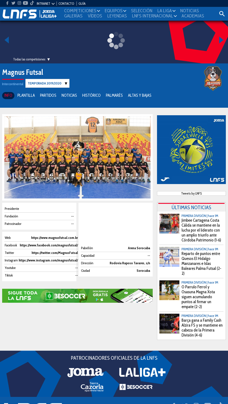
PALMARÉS (114, 95)
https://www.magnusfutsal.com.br (54, 237)
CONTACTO (66, 4)
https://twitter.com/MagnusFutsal (55, 252)
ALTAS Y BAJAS (139, 95)
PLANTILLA (26, 95)
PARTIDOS (48, 95)
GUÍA (82, 4)
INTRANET (43, 4)
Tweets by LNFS (191, 193)
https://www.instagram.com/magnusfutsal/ (48, 260)
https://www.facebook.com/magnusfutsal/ (49, 245)
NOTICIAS (69, 95)
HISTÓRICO (91, 95)
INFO (8, 95)
